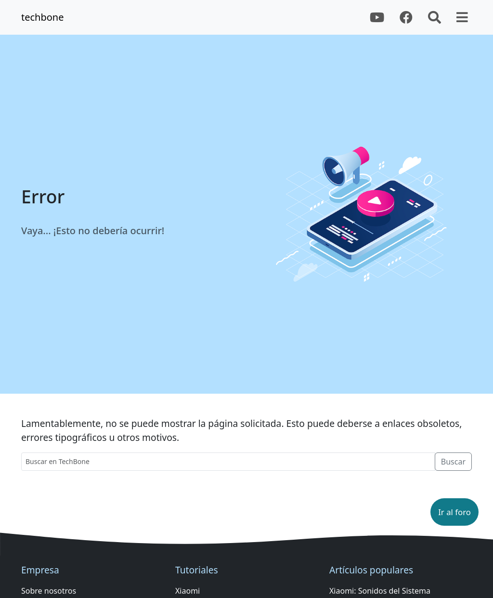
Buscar (453, 461)
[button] (454, 512)
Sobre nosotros (48, 590)
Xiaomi (187, 590)
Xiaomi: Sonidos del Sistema (379, 590)
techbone (42, 17)
